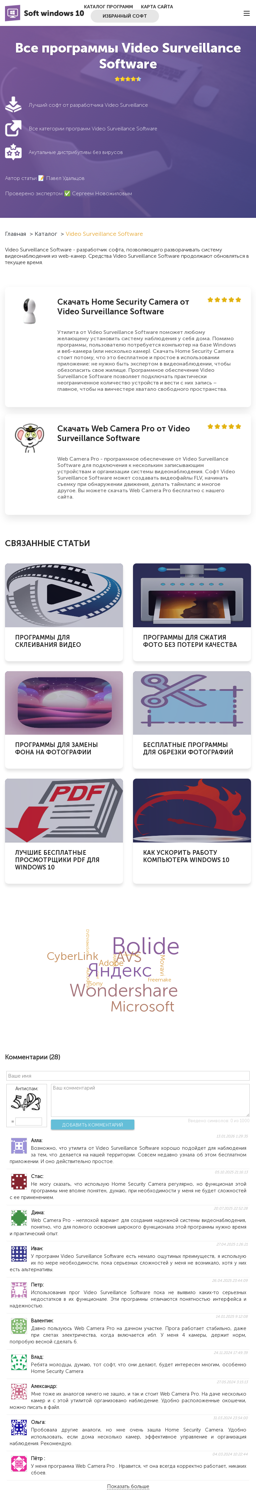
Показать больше (128, 1486)
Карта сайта (157, 7)
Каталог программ (108, 7)
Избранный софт (125, 16)
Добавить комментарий (92, 1125)
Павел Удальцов (65, 178)
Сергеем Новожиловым (102, 193)
